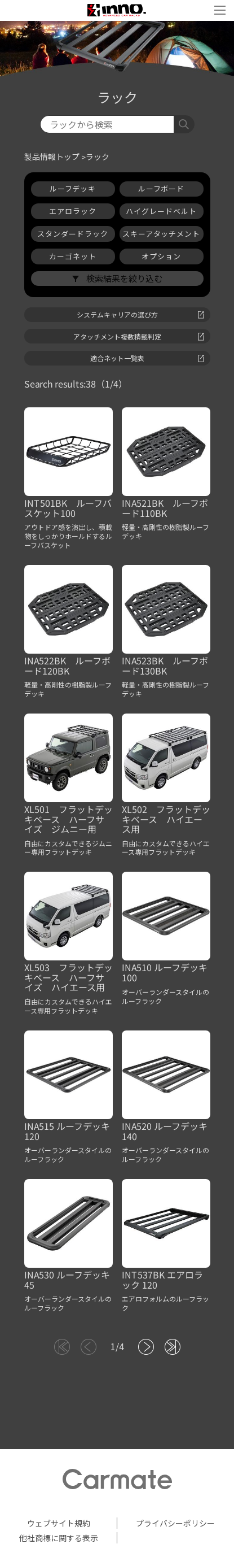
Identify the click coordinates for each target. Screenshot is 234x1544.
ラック (97, 157)
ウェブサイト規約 (58, 1523)
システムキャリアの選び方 (141, 314)
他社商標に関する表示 (58, 1537)
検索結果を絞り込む (123, 278)
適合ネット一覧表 (147, 358)
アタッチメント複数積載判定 (139, 336)
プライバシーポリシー (175, 1523)
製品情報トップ (52, 157)
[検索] (107, 124)
